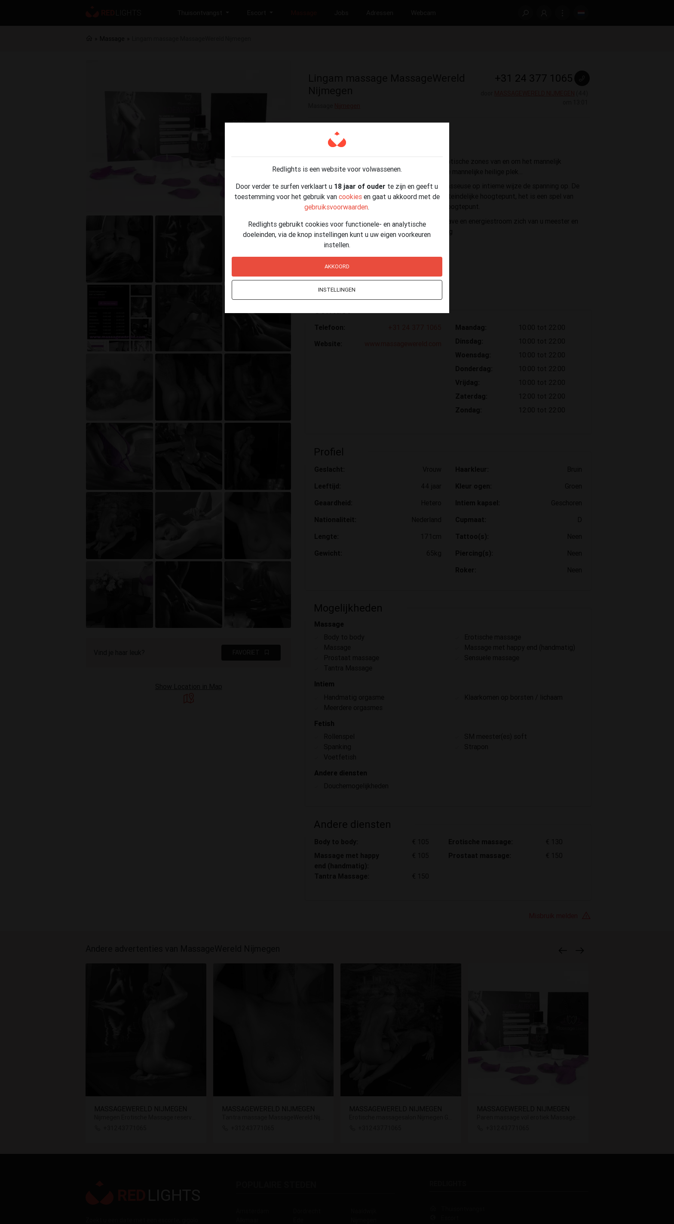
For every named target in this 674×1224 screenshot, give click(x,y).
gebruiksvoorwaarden (336, 207)
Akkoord (337, 266)
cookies (350, 196)
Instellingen (336, 289)
